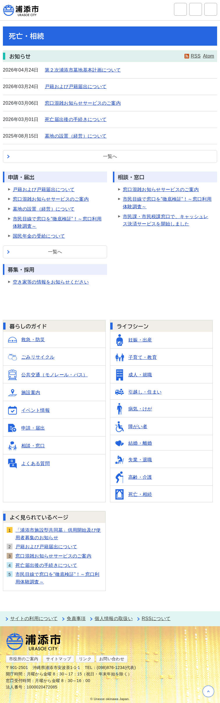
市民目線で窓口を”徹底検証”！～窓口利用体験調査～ (57, 578)
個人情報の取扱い (114, 618)
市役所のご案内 (23, 658)
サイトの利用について (34, 618)
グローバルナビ (210, 9)
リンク (85, 658)
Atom (208, 56)
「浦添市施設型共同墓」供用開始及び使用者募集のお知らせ (58, 534)
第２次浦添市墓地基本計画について (83, 69)
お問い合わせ (111, 658)
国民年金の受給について (39, 236)
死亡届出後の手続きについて (76, 119)
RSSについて (156, 618)
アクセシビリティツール (195, 9)
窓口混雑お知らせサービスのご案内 (83, 103)
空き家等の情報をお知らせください (51, 282)
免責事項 (76, 618)
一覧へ (110, 156)
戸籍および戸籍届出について (76, 86)
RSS (196, 56)
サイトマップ (58, 658)
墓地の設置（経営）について (76, 136)
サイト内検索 (180, 9)
